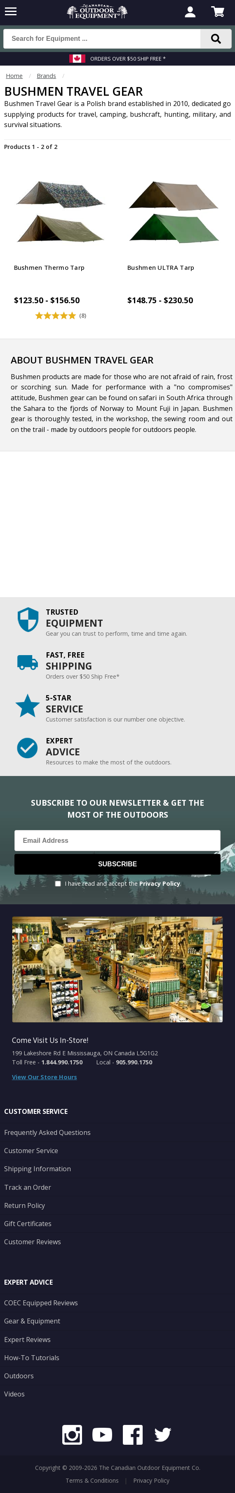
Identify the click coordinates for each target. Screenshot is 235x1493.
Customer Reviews (32, 1241)
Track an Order (27, 1187)
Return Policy (24, 1205)
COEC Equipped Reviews (41, 1302)
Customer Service (31, 1150)
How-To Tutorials (31, 1357)
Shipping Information (37, 1168)
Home (14, 76)
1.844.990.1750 (61, 1062)
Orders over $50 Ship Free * (128, 58)
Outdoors (19, 1375)
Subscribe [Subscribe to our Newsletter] (117, 864)
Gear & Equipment (32, 1321)
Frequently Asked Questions (47, 1132)
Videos (14, 1394)
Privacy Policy (159, 883)
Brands (46, 76)
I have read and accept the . (123, 883)
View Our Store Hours (44, 1077)
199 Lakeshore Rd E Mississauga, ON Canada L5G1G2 (85, 1053)
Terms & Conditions (92, 1480)
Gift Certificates (28, 1223)
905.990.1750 (134, 1062)
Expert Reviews (27, 1339)
